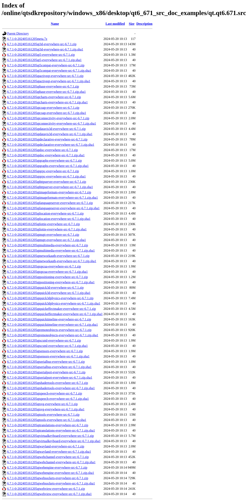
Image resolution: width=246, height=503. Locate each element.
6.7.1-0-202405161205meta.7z (27, 39)
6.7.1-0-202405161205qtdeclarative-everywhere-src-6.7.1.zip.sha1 (50, 144)
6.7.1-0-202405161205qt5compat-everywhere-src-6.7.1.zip (45, 65)
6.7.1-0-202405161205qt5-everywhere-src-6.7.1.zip (41, 54)
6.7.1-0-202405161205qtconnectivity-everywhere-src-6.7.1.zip (48, 118)
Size (132, 23)
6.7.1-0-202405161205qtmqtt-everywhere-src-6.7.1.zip (43, 234)
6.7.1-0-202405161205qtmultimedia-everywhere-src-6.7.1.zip (47, 245)
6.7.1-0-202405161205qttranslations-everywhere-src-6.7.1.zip (47, 425)
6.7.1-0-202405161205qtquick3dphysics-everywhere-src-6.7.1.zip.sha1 (53, 303)
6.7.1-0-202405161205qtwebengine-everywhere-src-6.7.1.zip (47, 467)
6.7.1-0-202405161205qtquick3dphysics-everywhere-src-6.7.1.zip (50, 298)
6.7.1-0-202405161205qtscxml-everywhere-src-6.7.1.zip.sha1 (47, 345)
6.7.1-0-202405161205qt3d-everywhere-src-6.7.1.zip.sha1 (45, 49)
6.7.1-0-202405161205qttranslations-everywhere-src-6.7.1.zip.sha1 (51, 430)
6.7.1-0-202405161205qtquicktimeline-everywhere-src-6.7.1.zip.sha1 (52, 324)
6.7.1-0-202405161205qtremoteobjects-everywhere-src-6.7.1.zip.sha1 (52, 335)
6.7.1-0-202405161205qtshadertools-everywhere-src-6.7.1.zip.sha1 (51, 388)
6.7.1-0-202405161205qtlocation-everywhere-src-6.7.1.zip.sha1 (48, 218)
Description (144, 23)
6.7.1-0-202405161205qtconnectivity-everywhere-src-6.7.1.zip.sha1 (51, 123)
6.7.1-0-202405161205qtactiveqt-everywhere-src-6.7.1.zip (45, 76)
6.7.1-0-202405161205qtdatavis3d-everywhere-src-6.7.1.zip (46, 128)
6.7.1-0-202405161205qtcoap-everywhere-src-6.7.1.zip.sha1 (46, 113)
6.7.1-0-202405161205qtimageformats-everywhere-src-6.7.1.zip (49, 192)
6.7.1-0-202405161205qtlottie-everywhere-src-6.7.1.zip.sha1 (47, 229)
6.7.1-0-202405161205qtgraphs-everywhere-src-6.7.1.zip (44, 160)
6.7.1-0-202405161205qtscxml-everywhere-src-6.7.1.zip (44, 340)
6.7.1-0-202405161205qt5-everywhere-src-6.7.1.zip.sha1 (44, 60)
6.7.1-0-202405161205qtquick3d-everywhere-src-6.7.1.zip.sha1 (48, 293)
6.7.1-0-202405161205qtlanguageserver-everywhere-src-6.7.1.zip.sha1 (53, 208)
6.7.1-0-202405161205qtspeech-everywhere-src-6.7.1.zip (44, 393)
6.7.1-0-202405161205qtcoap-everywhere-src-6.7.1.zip (43, 107)
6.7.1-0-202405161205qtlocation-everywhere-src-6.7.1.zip (45, 213)
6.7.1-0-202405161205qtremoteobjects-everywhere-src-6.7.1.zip (49, 330)
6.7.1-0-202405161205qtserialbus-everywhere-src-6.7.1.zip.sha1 (49, 367)
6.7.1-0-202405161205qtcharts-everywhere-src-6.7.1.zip (44, 97)
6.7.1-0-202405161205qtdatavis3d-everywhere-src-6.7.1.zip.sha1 (50, 134)
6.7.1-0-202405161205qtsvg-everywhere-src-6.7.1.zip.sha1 (45, 409)
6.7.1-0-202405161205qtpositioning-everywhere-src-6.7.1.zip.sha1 (51, 282)
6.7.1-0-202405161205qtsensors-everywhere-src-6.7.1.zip (45, 351)
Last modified (115, 23)
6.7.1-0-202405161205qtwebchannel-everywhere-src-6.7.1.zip (48, 457)
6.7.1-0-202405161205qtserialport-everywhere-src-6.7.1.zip (46, 372)
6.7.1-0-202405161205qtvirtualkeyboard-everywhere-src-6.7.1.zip (50, 435)
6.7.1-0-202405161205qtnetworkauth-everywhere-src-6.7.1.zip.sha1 (51, 261)
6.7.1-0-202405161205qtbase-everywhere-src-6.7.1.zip (43, 86)
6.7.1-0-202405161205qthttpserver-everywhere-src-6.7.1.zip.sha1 (50, 187)
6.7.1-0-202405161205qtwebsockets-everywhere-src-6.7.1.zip (47, 478)
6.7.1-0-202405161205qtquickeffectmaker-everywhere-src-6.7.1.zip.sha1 (55, 314)
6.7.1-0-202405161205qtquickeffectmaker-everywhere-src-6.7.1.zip (51, 308)
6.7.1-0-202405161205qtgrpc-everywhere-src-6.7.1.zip (43, 171)
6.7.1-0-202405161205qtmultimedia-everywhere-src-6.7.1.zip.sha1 (51, 250)
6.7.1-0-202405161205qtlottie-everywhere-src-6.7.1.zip (43, 224)
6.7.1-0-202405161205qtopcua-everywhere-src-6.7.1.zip (44, 266)
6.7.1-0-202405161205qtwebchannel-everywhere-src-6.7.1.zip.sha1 (51, 462)
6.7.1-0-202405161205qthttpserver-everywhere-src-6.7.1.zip (46, 181)
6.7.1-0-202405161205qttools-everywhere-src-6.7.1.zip (43, 414)
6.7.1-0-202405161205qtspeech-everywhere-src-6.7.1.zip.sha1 (48, 398)
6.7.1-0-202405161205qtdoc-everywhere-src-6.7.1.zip (42, 150)
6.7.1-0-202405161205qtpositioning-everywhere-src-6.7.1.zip (47, 277)
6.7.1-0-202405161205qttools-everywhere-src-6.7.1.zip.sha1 (46, 420)
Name (55, 23)
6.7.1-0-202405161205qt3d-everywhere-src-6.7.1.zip (41, 44)
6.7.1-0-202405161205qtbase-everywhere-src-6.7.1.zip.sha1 (46, 91)
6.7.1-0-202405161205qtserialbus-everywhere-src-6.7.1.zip (46, 361)
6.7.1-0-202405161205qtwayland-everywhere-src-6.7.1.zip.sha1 (49, 451)
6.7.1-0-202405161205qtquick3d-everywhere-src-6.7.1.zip (45, 287)
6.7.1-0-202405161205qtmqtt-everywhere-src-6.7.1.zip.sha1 (46, 240)
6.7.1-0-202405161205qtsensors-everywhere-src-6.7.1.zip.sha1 (48, 356)
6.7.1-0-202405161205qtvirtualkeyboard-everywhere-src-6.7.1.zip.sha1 (54, 441)
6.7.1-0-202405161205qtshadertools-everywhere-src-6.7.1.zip (47, 383)
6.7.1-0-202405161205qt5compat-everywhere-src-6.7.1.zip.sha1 (49, 70)
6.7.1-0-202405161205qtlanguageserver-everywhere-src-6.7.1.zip (50, 203)
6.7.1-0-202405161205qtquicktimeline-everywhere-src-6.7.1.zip (49, 319)
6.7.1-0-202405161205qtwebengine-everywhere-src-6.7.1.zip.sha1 (50, 473)
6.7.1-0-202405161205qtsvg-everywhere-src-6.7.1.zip (42, 404)
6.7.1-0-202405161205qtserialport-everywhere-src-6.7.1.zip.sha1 (49, 377)
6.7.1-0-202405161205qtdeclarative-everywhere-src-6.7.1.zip (47, 139)
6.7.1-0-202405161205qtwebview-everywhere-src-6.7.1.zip (46, 488)
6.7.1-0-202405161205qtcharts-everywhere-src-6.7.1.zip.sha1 (47, 102)
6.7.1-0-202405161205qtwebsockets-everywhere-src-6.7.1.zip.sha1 (51, 483)
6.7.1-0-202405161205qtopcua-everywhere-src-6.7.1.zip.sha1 (47, 271)
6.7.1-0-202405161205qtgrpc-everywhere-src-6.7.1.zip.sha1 (46, 176)
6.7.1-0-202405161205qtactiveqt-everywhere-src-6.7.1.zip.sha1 (48, 81)
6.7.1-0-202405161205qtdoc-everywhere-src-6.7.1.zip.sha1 (46, 155)
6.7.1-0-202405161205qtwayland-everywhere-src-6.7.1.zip (45, 446)
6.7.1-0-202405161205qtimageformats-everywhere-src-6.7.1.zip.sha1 (52, 197)
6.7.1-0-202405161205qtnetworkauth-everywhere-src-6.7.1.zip (48, 256)
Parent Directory (18, 33)
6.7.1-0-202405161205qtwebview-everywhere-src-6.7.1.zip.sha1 (49, 494)
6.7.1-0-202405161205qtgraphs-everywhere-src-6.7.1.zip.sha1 (48, 166)
